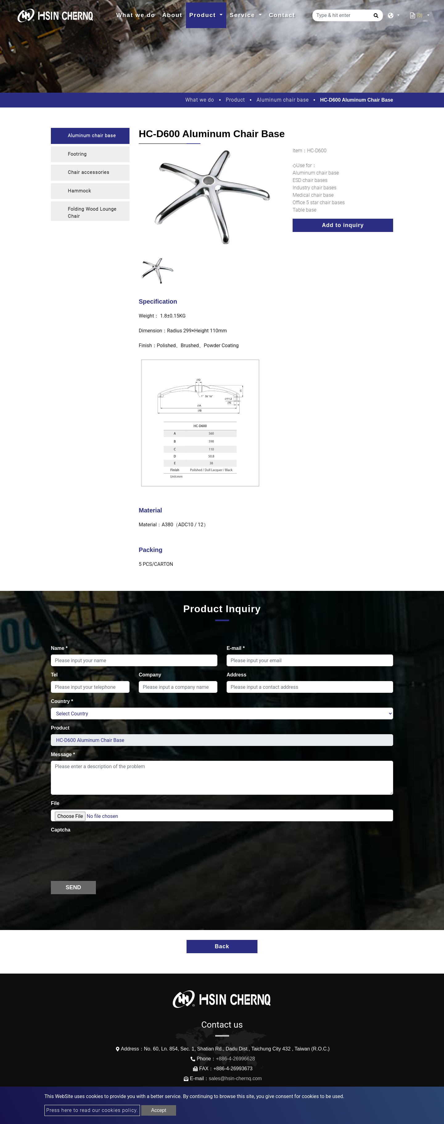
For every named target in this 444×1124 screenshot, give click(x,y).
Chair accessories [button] (88, 172)
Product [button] (203, 15)
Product (235, 100)
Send (73, 887)
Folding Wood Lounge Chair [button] (92, 212)
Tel (54, 674)
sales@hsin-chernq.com (235, 1078)
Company (150, 674)
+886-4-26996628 (235, 1058)
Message (63, 754)
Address (236, 674)
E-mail (236, 648)
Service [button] (243, 15)
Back (222, 946)
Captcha (60, 829)
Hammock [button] (79, 191)
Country (62, 701)
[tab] (90, 136)
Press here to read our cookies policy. (92, 1110)
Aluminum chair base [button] (92, 135)
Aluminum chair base (283, 100)
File (55, 803)
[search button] (375, 17)
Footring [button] (77, 154)
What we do (137, 14)
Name (59, 648)
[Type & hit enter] (347, 15)
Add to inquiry (343, 225)
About (172, 15)
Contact (282, 15)
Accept (158, 1110)
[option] (211, 203)
